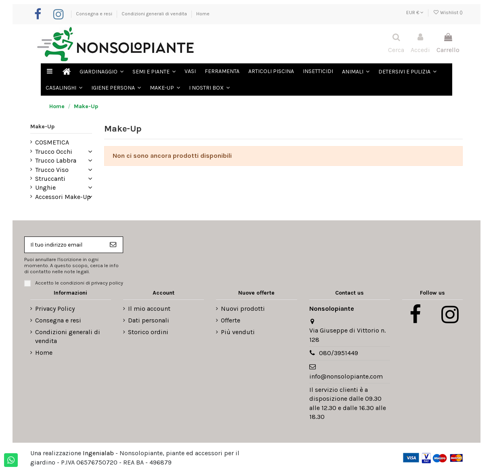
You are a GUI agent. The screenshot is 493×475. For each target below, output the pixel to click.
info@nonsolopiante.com (346, 378)
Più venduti (238, 334)
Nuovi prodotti (243, 310)
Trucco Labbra (55, 160)
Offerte (230, 322)
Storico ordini (148, 334)
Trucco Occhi (53, 151)
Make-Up (42, 126)
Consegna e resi (94, 14)
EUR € (415, 12)
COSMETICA (52, 142)
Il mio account (149, 310)
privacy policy (107, 285)
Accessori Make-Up (63, 197)
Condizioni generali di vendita (155, 14)
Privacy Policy (55, 310)
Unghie (45, 187)
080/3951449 (338, 355)
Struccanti (50, 178)
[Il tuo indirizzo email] (66, 245)
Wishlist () (448, 12)
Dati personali (148, 322)
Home (203, 14)
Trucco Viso (52, 170)
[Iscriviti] (117, 245)
